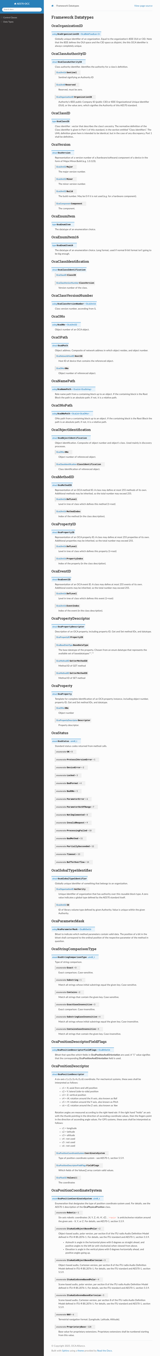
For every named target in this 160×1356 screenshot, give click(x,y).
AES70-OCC (23, 4)
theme (80, 1351)
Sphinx (65, 1351)
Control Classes (9, 17)
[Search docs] (22, 9)
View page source (143, 6)
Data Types (7, 22)
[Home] (52, 6)
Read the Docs (104, 1351)
